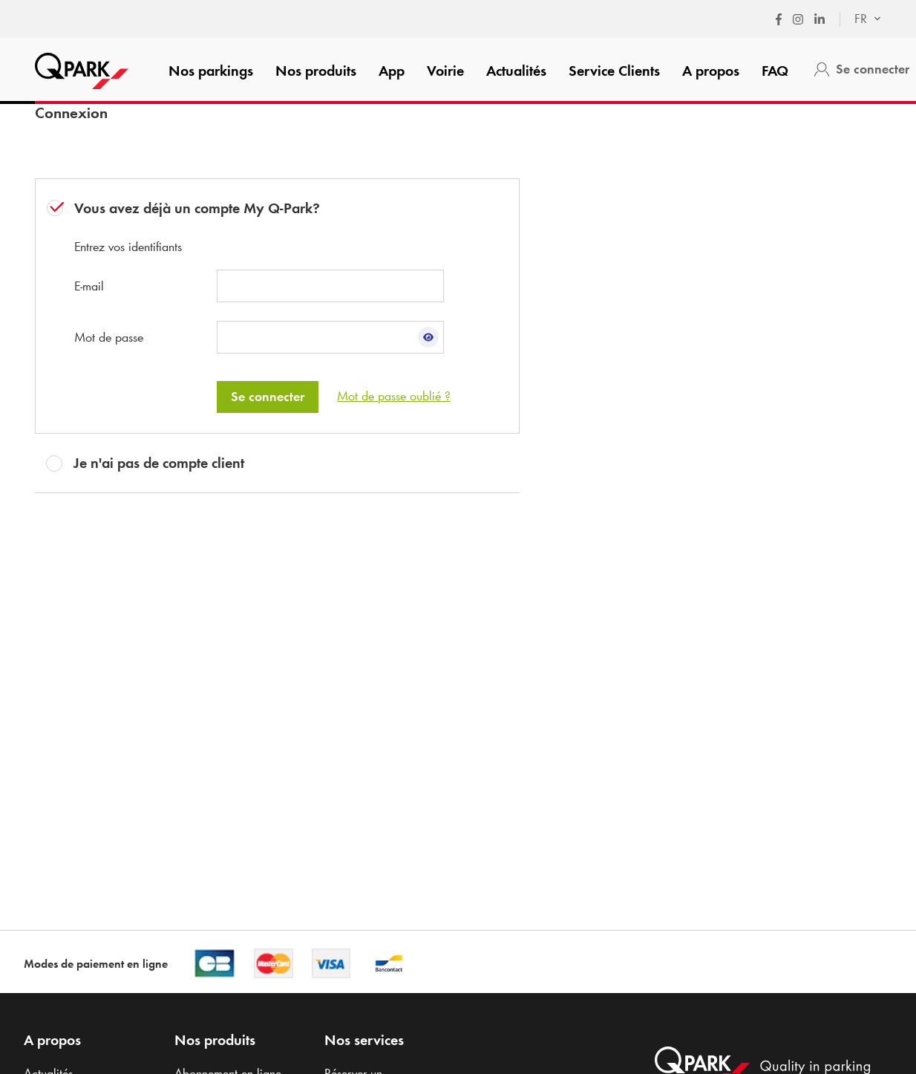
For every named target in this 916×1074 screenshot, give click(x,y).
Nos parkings (211, 70)
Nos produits (315, 70)
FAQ (775, 70)
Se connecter (267, 396)
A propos (710, 70)
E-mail (89, 286)
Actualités (516, 70)
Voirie (445, 70)
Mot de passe (108, 337)
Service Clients (614, 70)
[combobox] (860, 19)
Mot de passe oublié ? (394, 396)
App (392, 70)
